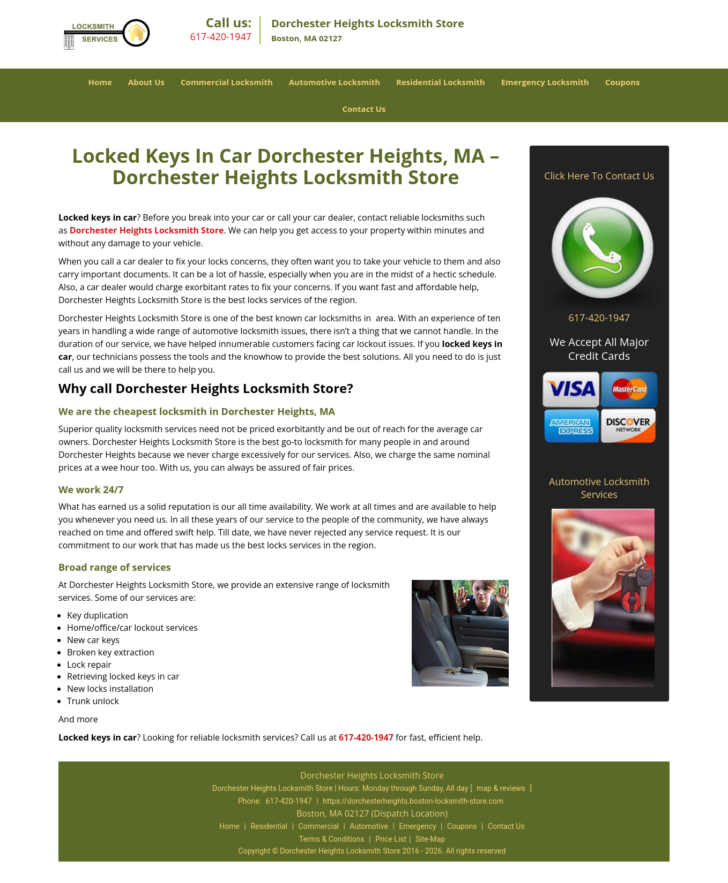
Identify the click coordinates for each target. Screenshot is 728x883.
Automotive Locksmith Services (599, 488)
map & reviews (502, 788)
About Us (146, 82)
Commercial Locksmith (227, 82)
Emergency (417, 826)
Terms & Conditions (332, 839)
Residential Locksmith (440, 82)
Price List (390, 839)
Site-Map (430, 839)
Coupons (622, 82)
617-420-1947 (220, 36)
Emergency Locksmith (545, 82)
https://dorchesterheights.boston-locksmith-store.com (413, 801)
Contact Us (363, 108)
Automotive (369, 826)
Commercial (319, 826)
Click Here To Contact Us (599, 175)
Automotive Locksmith (334, 82)
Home (100, 82)
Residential (268, 826)
